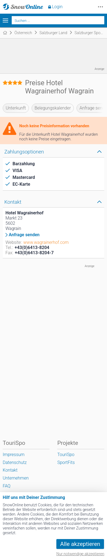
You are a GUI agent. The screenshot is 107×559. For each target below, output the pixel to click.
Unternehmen (16, 478)
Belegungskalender (53, 108)
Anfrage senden (24, 235)
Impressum (14, 454)
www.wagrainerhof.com (46, 242)
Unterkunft (16, 108)
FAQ (6, 486)
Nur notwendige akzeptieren (80, 554)
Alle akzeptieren (80, 544)
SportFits (66, 462)
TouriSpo (65, 454)
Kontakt (10, 470)
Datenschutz (15, 462)
